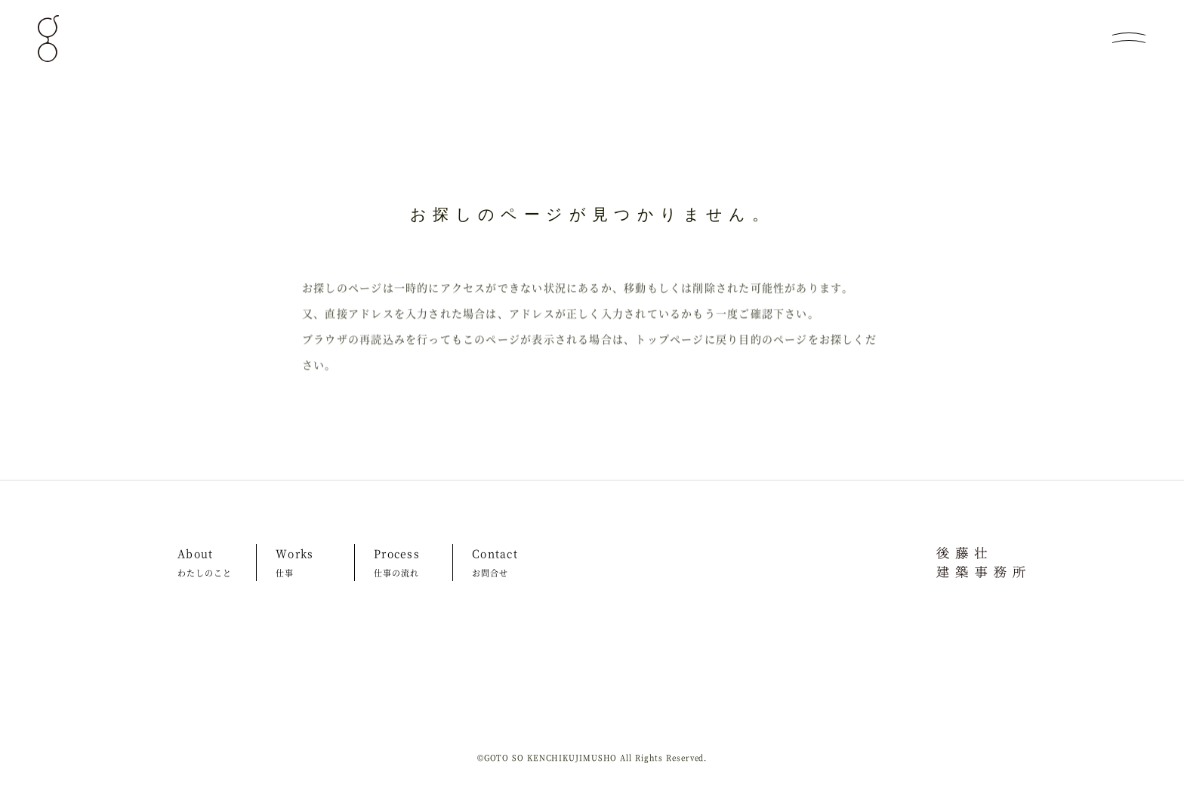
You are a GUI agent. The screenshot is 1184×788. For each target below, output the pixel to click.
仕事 (285, 573)
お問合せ (490, 573)
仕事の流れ (396, 573)
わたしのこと (204, 573)
